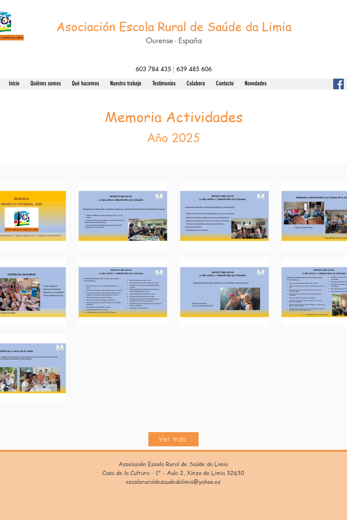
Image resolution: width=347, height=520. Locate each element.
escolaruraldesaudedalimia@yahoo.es (173, 482)
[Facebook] (338, 84)
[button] (45, 83)
